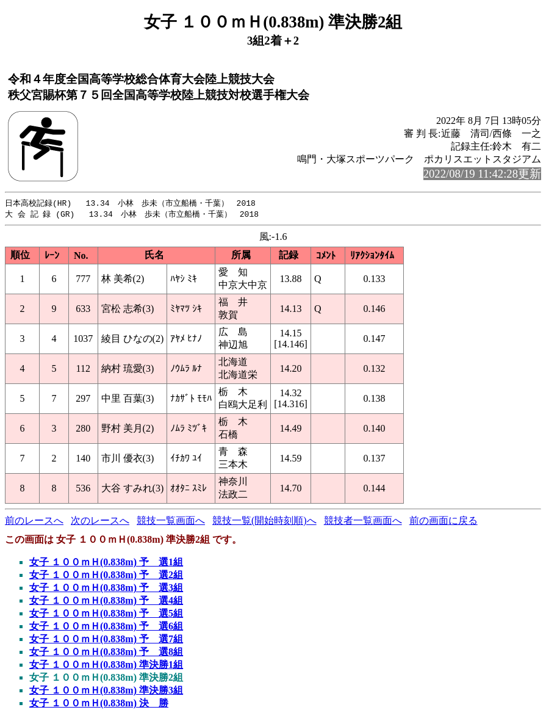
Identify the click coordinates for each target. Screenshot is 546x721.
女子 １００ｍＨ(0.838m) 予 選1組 (106, 563)
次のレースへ (100, 521)
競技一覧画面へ (171, 521)
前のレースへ (34, 521)
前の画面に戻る (443, 521)
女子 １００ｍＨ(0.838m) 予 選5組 (106, 614)
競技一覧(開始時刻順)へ (264, 521)
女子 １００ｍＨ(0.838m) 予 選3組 (106, 589)
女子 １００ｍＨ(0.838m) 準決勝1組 (106, 666)
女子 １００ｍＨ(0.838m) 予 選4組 (106, 601)
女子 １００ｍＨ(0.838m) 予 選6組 (106, 627)
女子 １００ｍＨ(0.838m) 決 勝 (98, 704)
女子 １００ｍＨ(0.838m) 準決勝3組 (106, 691)
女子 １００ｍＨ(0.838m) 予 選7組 (106, 640)
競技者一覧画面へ (363, 521)
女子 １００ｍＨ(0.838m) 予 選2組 (106, 576)
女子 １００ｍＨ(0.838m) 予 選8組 (106, 653)
